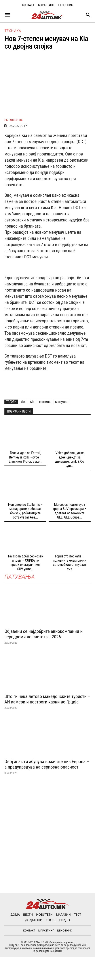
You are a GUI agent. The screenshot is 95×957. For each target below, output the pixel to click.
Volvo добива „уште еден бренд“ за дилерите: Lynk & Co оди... (69, 459)
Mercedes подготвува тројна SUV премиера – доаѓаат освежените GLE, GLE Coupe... (70, 510)
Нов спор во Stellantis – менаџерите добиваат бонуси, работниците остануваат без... (25, 510)
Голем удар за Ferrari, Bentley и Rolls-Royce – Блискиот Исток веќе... (25, 457)
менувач (61, 402)
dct (23, 402)
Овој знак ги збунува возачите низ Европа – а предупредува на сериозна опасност (46, 764)
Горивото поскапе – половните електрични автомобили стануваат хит (69, 562)
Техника (13, 31)
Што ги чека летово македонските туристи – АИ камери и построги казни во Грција (47, 699)
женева (45, 402)
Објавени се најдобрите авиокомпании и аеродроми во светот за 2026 (43, 634)
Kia (32, 402)
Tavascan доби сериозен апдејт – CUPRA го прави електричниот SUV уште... (25, 562)
